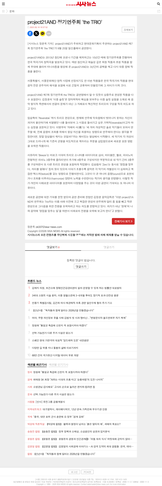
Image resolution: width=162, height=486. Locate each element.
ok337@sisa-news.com (49, 227)
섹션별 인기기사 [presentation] (58, 365)
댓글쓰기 (109, 247)
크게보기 (128, 30)
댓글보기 (53, 247)
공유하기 (159, 11)
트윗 (36, 33)
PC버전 (87, 472)
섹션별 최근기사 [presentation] (37, 365)
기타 (49, 33)
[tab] (37, 365)
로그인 (74, 472)
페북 (30, 33)
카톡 (42, 33)
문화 (11, 11)
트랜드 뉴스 (34, 281)
